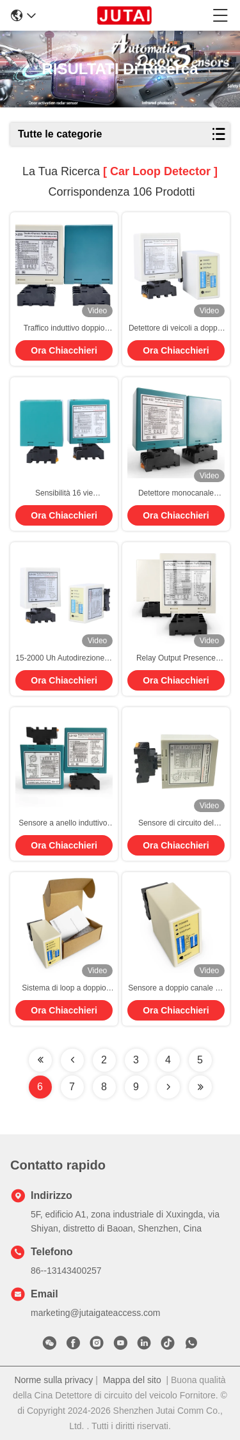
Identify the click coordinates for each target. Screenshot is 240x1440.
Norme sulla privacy (53, 1380)
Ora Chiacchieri (64, 350)
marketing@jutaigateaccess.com (96, 1313)
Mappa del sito (132, 1380)
